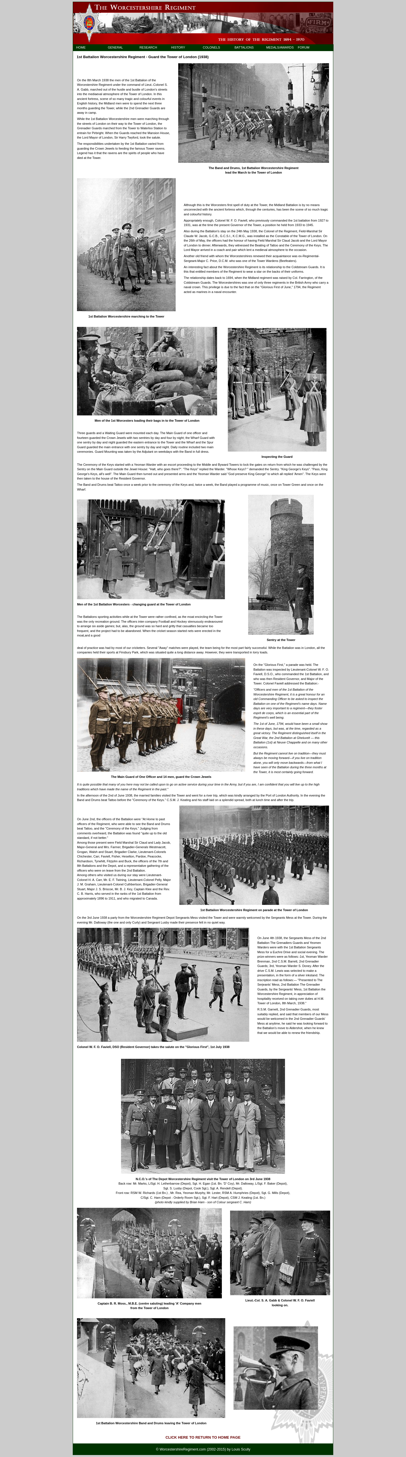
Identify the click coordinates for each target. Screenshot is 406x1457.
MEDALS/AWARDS (277, 47)
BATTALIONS (244, 47)
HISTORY (178, 47)
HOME (81, 47)
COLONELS (211, 47)
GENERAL (115, 47)
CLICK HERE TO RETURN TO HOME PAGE (203, 1437)
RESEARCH (148, 47)
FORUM (303, 47)
